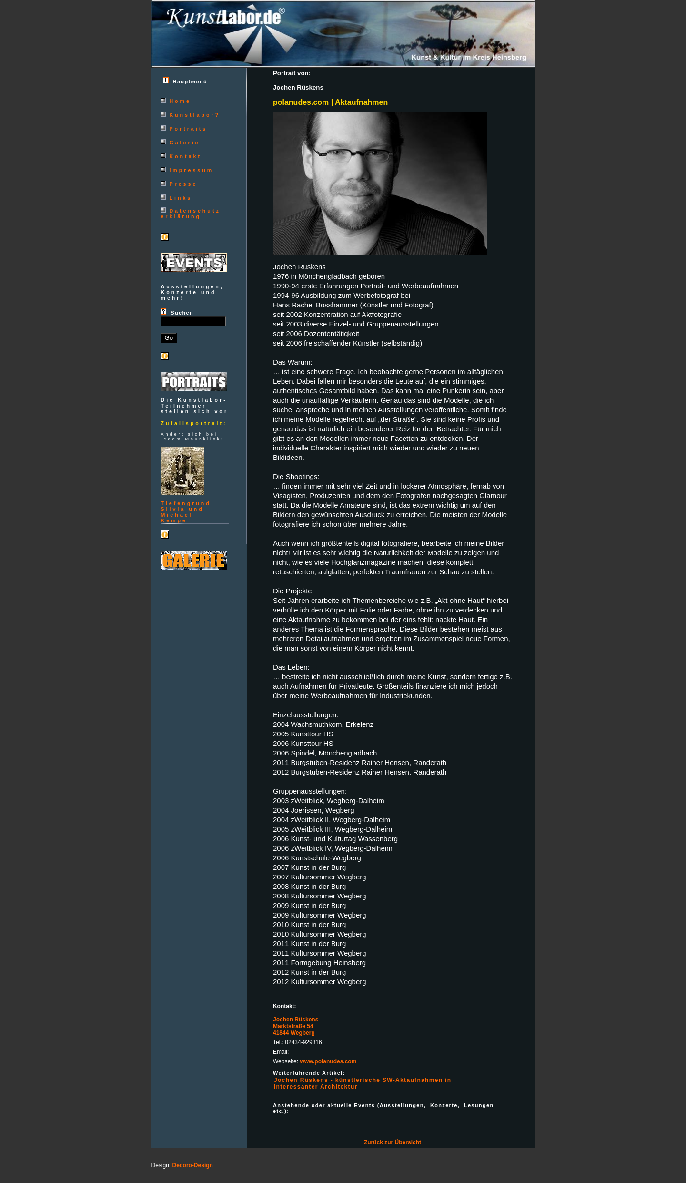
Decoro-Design (192, 1165)
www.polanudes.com (328, 1061)
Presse (183, 184)
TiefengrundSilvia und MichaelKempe (186, 511)
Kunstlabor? (194, 115)
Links (180, 198)
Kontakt (185, 156)
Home (180, 101)
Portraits (188, 129)
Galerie (184, 142)
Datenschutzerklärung (190, 213)
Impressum (191, 170)
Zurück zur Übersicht (392, 1142)
